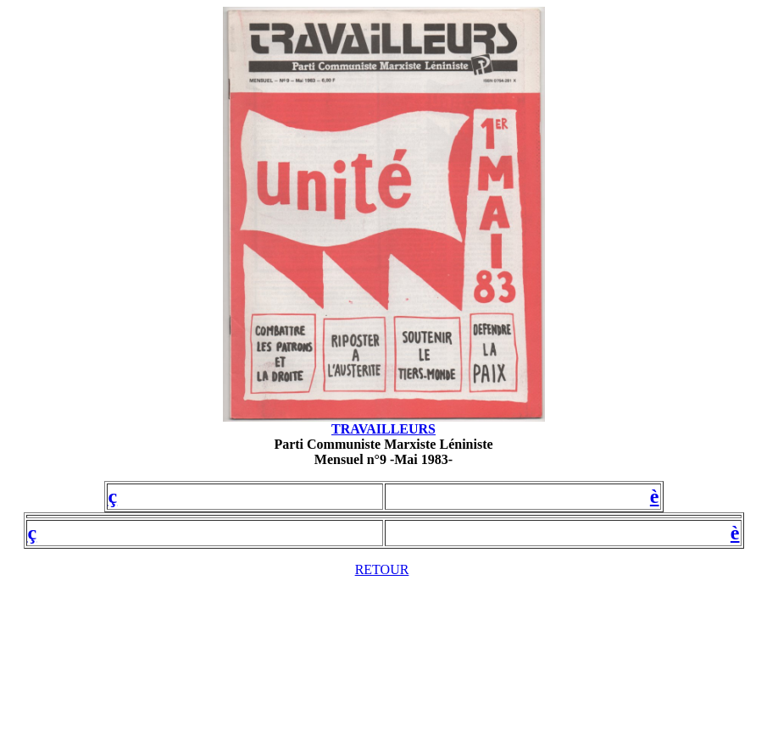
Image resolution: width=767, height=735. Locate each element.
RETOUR (382, 569)
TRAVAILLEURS (383, 429)
